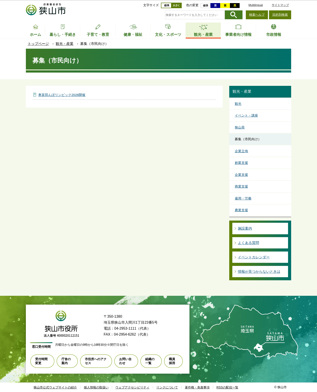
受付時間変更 (41, 361)
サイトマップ (280, 5)
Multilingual (255, 5)
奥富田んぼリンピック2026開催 (61, 95)
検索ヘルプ (257, 14)
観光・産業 (64, 44)
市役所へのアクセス (96, 361)
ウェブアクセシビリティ (132, 387)
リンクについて (167, 387)
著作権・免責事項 (197, 387)
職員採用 (172, 361)
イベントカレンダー (254, 257)
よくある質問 (248, 243)
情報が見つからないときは (259, 271)
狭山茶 (240, 127)
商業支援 (241, 186)
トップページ (38, 44)
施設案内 (245, 228)
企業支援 (241, 175)
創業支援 (241, 163)
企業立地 (241, 151)
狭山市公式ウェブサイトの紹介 (55, 387)
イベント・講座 (246, 115)
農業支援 (241, 210)
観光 (238, 104)
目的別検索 (280, 14)
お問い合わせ (125, 361)
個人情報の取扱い (96, 387)
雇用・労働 (243, 198)
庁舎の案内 (66, 361)
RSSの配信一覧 (227, 387)
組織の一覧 (150, 361)
